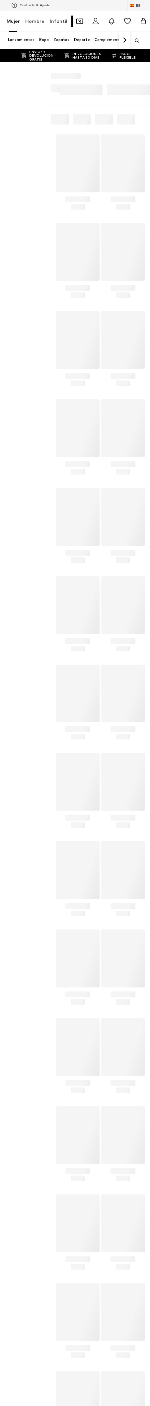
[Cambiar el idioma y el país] (135, 5)
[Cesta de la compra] (143, 21)
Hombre (34, 21)
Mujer (13, 21)
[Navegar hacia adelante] (124, 40)
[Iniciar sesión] (96, 21)
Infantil (58, 21)
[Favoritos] (127, 21)
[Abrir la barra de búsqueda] (134, 41)
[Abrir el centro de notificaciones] (111, 21)
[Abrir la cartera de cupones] (80, 21)
